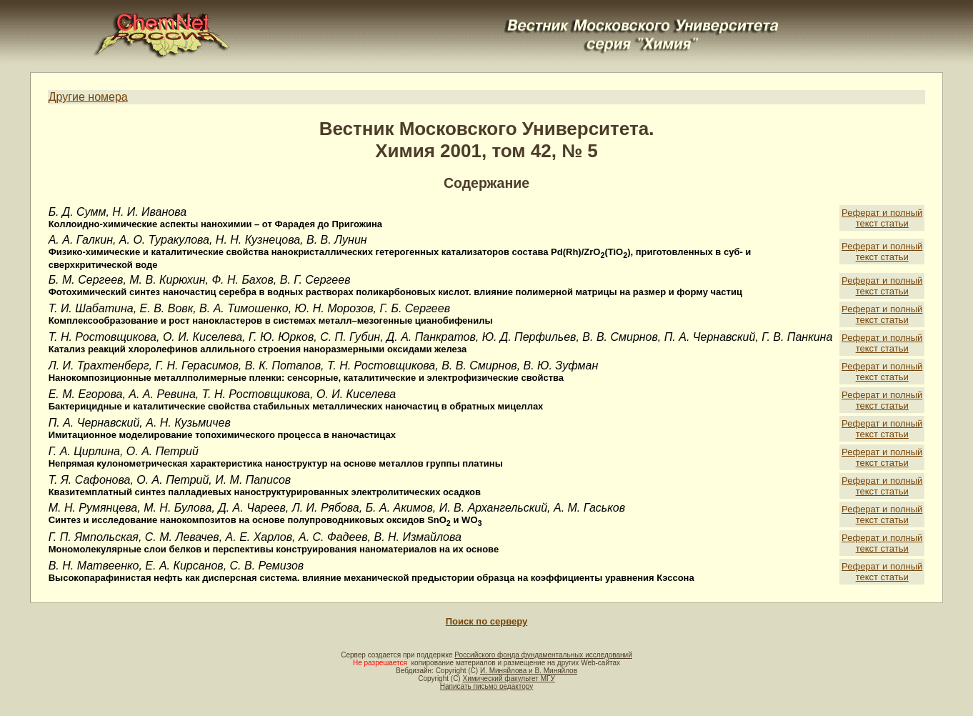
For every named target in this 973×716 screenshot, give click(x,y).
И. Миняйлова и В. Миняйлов (528, 671)
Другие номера (88, 97)
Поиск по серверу (486, 621)
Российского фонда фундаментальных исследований (543, 655)
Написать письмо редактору (486, 686)
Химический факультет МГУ (508, 678)
